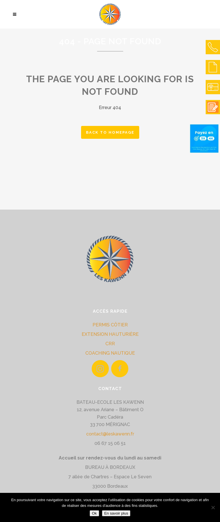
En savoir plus (116, 513)
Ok (94, 513)
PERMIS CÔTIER (110, 325)
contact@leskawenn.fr (110, 434)
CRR (110, 343)
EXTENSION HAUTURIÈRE (110, 334)
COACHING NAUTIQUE (110, 353)
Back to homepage (110, 132)
